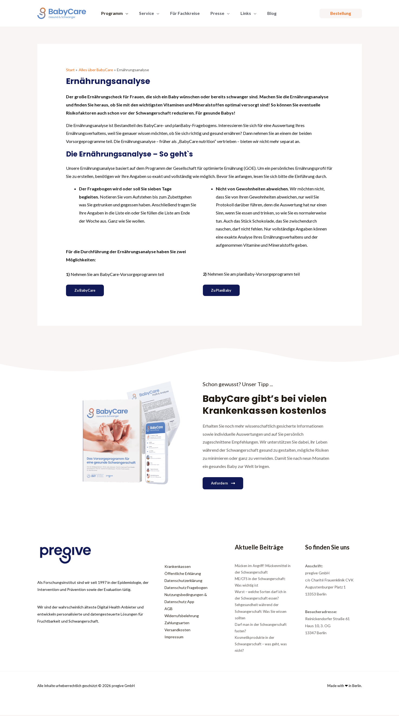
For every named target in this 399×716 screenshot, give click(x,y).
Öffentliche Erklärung (182, 574)
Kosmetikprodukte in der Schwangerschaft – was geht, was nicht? (261, 645)
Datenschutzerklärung (183, 581)
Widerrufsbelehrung (181, 616)
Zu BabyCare (87, 290)
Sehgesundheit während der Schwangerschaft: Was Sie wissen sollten (260, 612)
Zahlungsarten (176, 623)
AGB (168, 609)
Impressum (173, 638)
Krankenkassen (177, 567)
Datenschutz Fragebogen (185, 588)
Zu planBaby (223, 290)
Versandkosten (177, 631)
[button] (124, 13)
